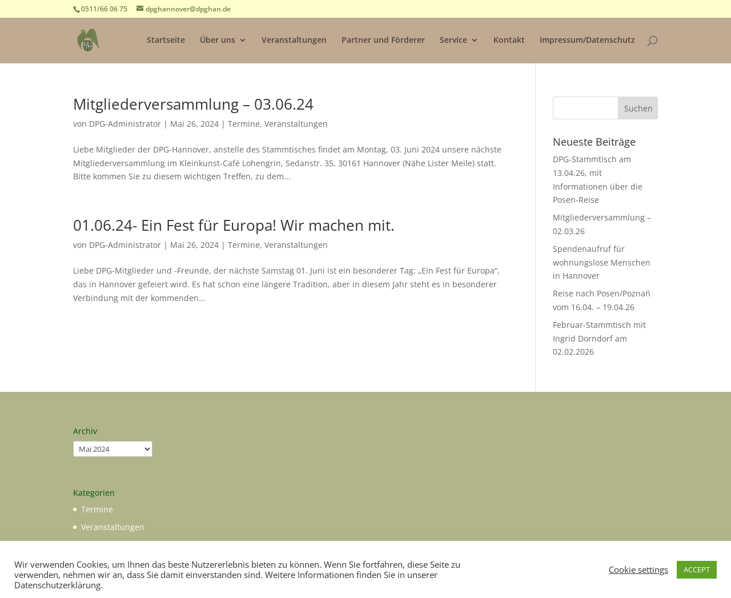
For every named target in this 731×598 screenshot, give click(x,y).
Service (453, 40)
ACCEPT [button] (697, 569)
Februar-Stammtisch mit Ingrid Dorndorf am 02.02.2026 (599, 338)
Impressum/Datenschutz (587, 40)
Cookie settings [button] (638, 569)
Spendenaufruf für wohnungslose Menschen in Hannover (601, 262)
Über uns (217, 40)
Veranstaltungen (294, 40)
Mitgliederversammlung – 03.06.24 (193, 104)
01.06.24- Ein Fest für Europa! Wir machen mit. (234, 225)
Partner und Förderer (383, 40)
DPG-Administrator (125, 123)
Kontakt (509, 40)
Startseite (166, 40)
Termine (244, 123)
